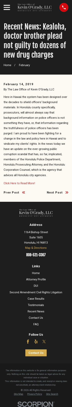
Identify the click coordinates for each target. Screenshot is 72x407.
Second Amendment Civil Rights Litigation (36, 292)
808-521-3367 (36, 255)
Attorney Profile (36, 279)
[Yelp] (36, 342)
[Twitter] (44, 342)
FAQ (36, 324)
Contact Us (36, 318)
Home (36, 273)
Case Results (36, 298)
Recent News (36, 311)
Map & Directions (36, 248)
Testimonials (36, 305)
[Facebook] (28, 342)
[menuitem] (18, 394)
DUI (36, 286)
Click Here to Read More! (19, 183)
